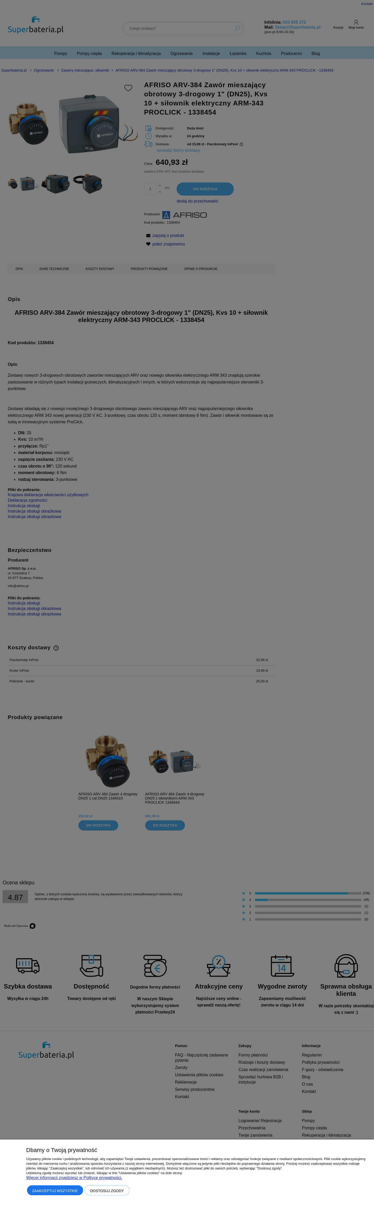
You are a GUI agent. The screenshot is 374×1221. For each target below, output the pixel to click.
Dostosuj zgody (107, 1191)
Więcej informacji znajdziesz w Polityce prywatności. (74, 1177)
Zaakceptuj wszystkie (55, 1191)
